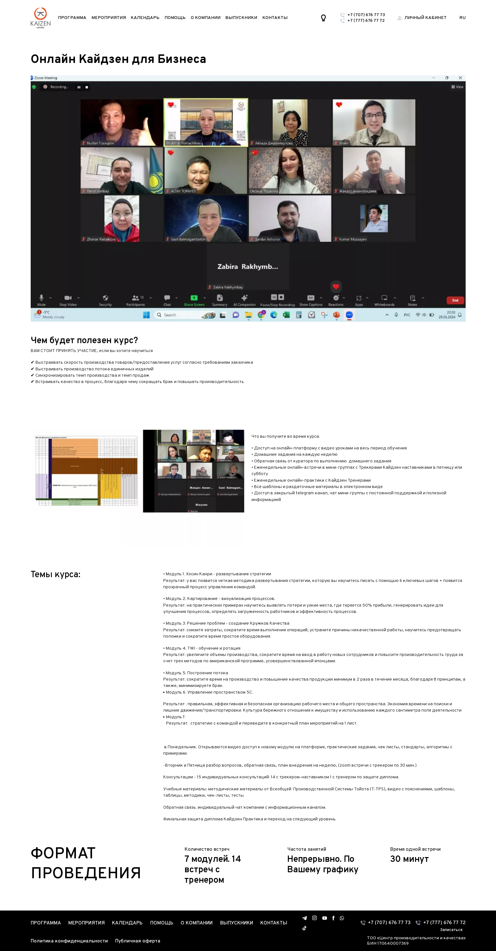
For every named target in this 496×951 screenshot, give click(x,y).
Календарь (145, 18)
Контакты (275, 18)
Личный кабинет (426, 18)
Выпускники (241, 18)
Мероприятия (108, 18)
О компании (205, 18)
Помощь (175, 18)
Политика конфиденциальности (69, 941)
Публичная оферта (137, 941)
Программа (72, 18)
